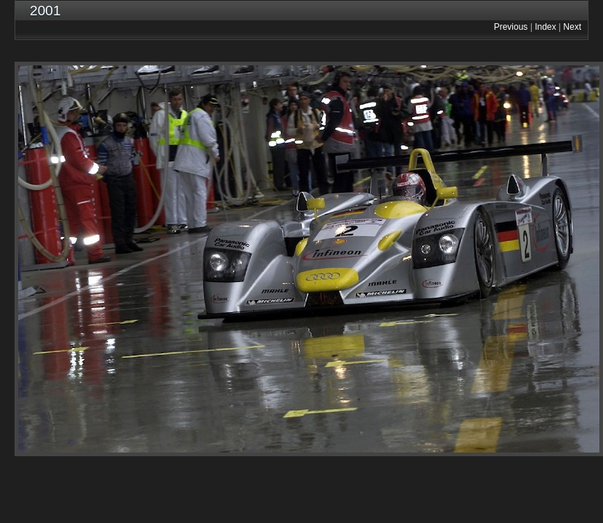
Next (572, 27)
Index (545, 27)
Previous (511, 27)
